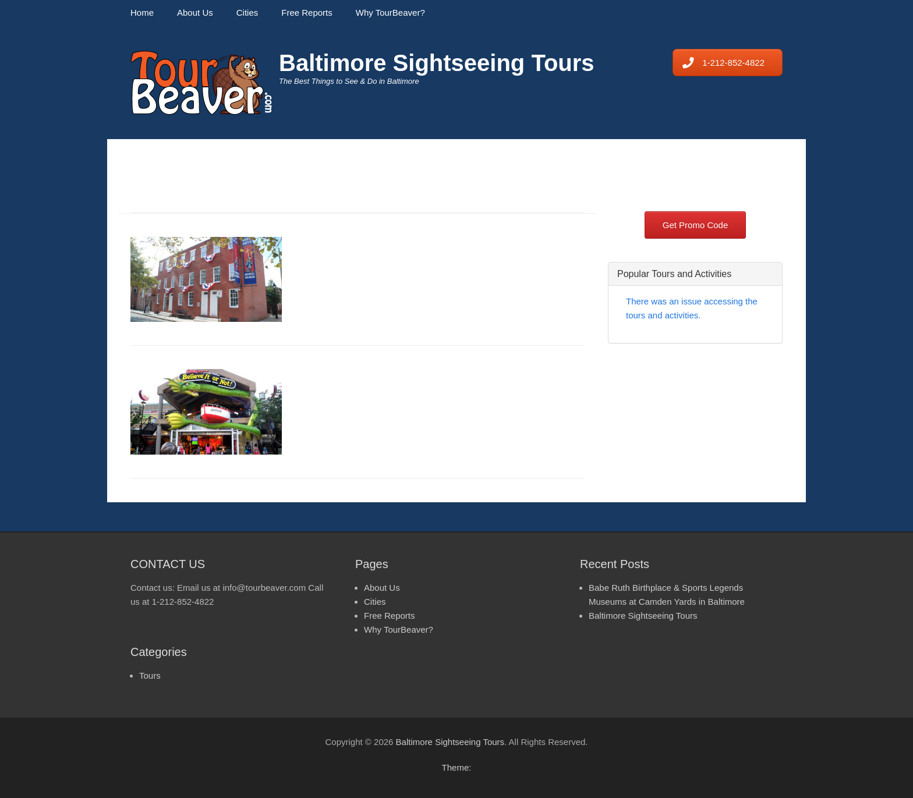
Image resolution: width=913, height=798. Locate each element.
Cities (247, 12)
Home (142, 12)
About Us (195, 12)
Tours (150, 675)
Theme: (457, 767)
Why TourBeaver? (390, 12)
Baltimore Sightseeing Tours (436, 63)
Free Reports (306, 12)
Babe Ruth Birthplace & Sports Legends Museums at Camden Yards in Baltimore (440, 254)
